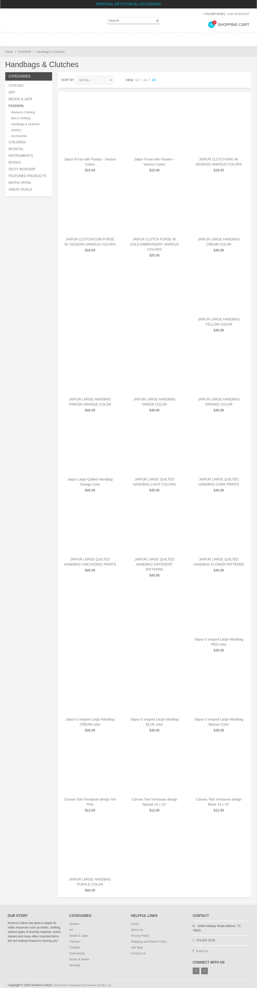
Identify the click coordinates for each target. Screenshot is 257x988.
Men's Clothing (21, 115)
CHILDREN (154, 38)
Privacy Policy (140, 933)
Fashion (74, 938)
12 (137, 77)
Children (74, 944)
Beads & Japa (78, 933)
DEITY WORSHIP (22, 166)
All (154, 77)
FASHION (128, 38)
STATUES (51, 38)
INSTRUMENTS (180, 38)
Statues (74, 921)
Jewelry (16, 127)
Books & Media (79, 956)
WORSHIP (231, 38)
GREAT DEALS (20, 187)
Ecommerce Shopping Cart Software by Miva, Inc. (87, 982)
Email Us (202, 948)
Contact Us (138, 950)
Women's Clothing (23, 109)
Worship (74, 962)
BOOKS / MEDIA (205, 38)
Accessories (19, 133)
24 (145, 77)
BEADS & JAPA (20, 96)
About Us (137, 927)
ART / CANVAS (77, 38)
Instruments (77, 950)
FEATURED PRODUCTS (27, 173)
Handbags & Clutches (25, 121)
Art (71, 927)
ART (12, 89)
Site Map (137, 944)
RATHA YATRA (20, 180)
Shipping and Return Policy (149, 938)
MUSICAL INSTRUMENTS (21, 149)
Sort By (67, 77)
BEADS (102, 38)
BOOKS (15, 160)
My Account (238, 14)
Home (26, 38)
